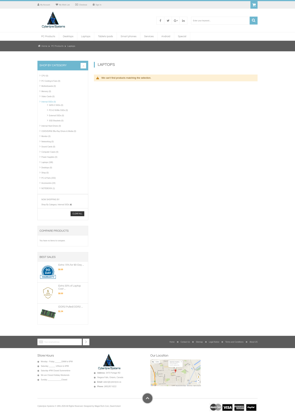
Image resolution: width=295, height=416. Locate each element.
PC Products (57, 46)
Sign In (98, 5)
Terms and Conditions (234, 342)
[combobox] (220, 21)
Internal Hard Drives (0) (51, 126)
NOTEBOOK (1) (48, 188)
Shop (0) (45, 173)
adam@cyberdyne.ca (112, 382)
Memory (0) (46, 91)
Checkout (83, 5)
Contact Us (185, 342)
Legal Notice (214, 342)
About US (253, 342)
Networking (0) (47, 142)
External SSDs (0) (56, 116)
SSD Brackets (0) (56, 121)
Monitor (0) (45, 136)
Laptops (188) (47, 162)
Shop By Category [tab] (53, 65)
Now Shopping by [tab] (50, 199)
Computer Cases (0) (49, 152)
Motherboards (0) (48, 86)
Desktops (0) (46, 168)
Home (44, 46)
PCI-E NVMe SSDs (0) (58, 110)
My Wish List (64, 5)
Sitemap (199, 342)
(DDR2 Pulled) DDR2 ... (70, 306)
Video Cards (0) (48, 96)
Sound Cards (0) (48, 147)
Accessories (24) (48, 183)
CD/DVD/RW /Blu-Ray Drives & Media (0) (58, 131)
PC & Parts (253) (48, 178)
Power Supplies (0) (49, 157)
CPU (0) (44, 76)
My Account (45, 5)
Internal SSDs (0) (48, 102)
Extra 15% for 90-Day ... (71, 265)
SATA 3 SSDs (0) (56, 105)
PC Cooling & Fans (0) (50, 81)
